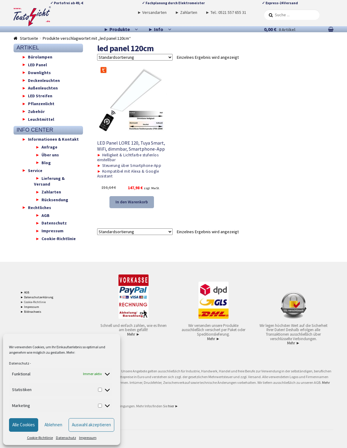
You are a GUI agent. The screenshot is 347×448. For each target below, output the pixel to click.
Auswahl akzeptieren (91, 425)
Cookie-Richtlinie (40, 437)
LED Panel (37, 64)
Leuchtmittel (41, 119)
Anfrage (49, 147)
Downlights (39, 72)
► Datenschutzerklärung (36, 297)
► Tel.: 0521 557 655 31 (225, 12)
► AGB (24, 292)
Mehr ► (133, 334)
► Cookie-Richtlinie (33, 302)
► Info (155, 29)
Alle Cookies (23, 425)
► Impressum (29, 307)
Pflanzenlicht (41, 103)
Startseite (29, 38)
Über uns (50, 155)
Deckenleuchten (44, 80)
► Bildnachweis (30, 312)
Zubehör (36, 111)
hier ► (173, 406)
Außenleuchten (43, 88)
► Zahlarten (186, 12)
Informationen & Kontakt (53, 139)
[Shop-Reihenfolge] (135, 57)
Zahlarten (51, 192)
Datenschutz (19, 363)
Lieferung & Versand (49, 181)
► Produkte (117, 29)
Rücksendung (54, 199)
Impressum (88, 437)
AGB (45, 215)
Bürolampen (40, 57)
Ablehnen (53, 425)
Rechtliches (39, 207)
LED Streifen (40, 96)
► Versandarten (152, 12)
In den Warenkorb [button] (131, 202)
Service (35, 170)
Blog (46, 162)
